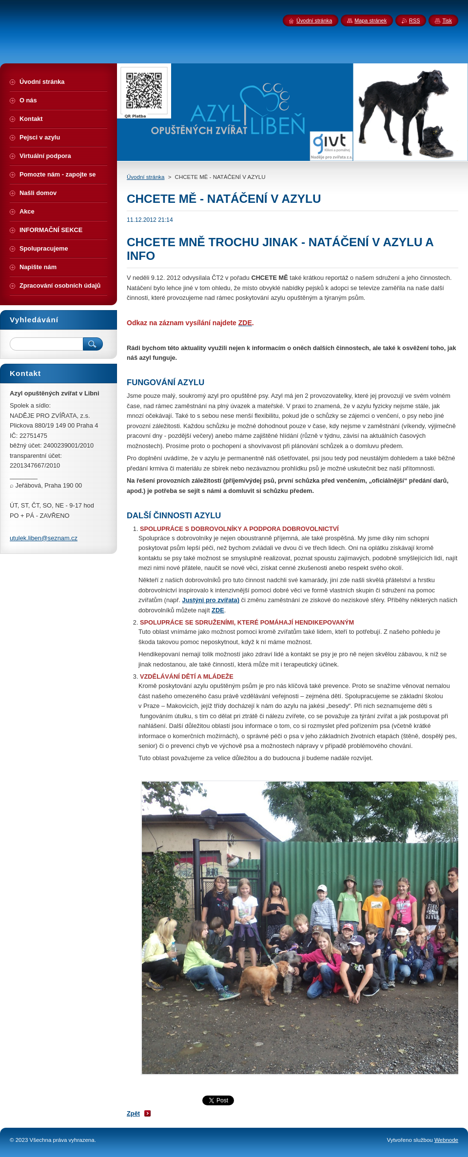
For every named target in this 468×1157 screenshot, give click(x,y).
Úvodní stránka (145, 177)
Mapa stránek (370, 20)
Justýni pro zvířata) (210, 600)
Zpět (133, 1113)
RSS (414, 20)
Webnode (446, 1140)
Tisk (447, 20)
